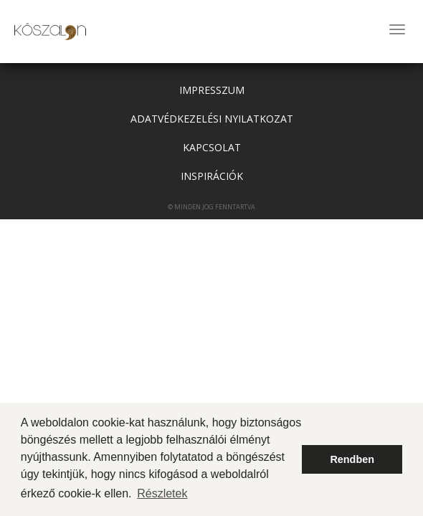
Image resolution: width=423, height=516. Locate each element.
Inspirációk (212, 176)
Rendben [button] (352, 459)
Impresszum (211, 90)
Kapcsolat (212, 147)
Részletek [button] (162, 493)
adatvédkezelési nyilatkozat (211, 118)
